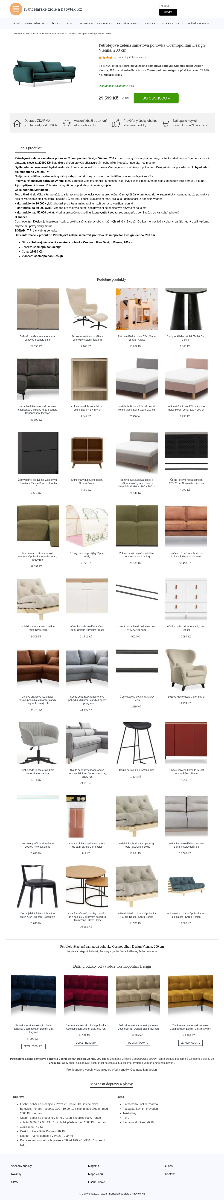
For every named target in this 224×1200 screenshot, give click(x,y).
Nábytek (34, 33)
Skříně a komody (198, 23)
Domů (16, 23)
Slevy (14, 1182)
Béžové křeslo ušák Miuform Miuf (186, 696)
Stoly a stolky (171, 23)
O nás (169, 1165)
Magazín (93, 1165)
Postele (85, 23)
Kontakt (170, 1174)
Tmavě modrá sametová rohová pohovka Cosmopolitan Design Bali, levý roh (33, 1028)
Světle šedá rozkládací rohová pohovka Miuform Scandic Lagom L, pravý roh (87, 700)
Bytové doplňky (127, 23)
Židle (55, 23)
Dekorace (103, 23)
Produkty (25, 33)
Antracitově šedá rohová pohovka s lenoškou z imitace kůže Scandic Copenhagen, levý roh (37, 409)
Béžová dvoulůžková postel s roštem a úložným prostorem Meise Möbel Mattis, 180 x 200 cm (137, 483)
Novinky (16, 1174)
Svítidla (150, 23)
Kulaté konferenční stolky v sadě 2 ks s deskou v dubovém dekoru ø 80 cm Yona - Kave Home (87, 916)
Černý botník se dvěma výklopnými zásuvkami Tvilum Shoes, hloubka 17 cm (37, 483)
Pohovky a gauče (109, 951)
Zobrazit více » (112, 74)
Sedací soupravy (148, 951)
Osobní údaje (96, 1182)
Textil (69, 23)
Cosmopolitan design (161, 70)
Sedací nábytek (35, 23)
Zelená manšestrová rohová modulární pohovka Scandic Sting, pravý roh (37, 556)
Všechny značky (21, 1165)
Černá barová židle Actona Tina (137, 770)
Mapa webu (95, 1174)
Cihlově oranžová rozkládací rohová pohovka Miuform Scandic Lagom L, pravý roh (38, 700)
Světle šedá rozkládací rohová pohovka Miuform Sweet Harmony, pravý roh (87, 773)
